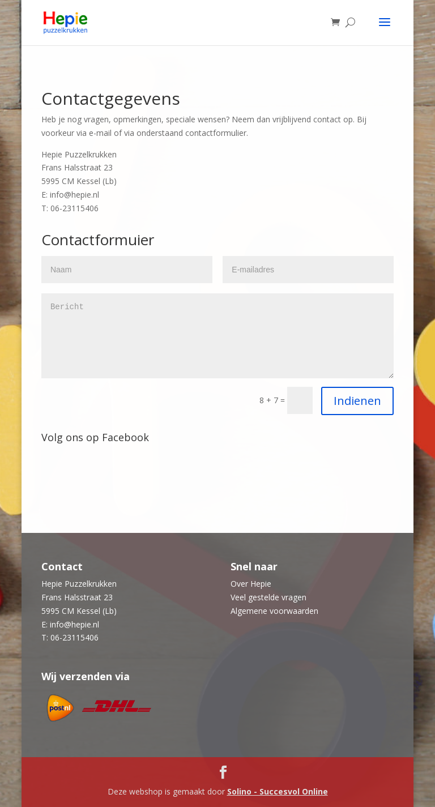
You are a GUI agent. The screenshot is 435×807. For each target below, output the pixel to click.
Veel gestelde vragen (268, 597)
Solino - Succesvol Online (277, 791)
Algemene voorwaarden (274, 610)
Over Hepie (251, 583)
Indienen (357, 400)
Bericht (217, 335)
